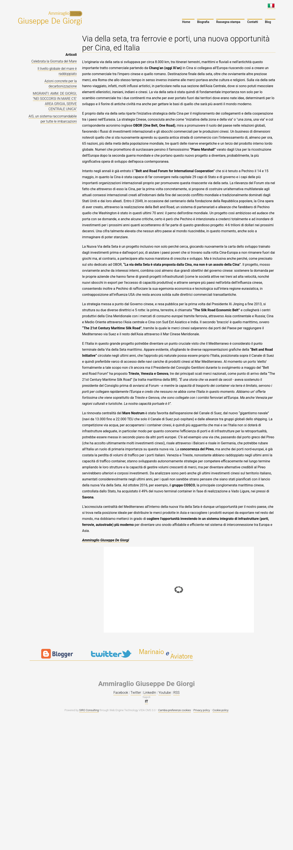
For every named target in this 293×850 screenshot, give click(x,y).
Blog (268, 22)
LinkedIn (149, 693)
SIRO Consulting (89, 710)
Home (186, 22)
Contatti (252, 22)
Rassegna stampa (228, 22)
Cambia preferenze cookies (174, 710)
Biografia (203, 22)
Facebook (120, 693)
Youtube (164, 693)
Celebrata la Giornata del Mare (54, 61)
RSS (176, 693)
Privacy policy (201, 710)
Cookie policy (220, 710)
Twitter (136, 693)
